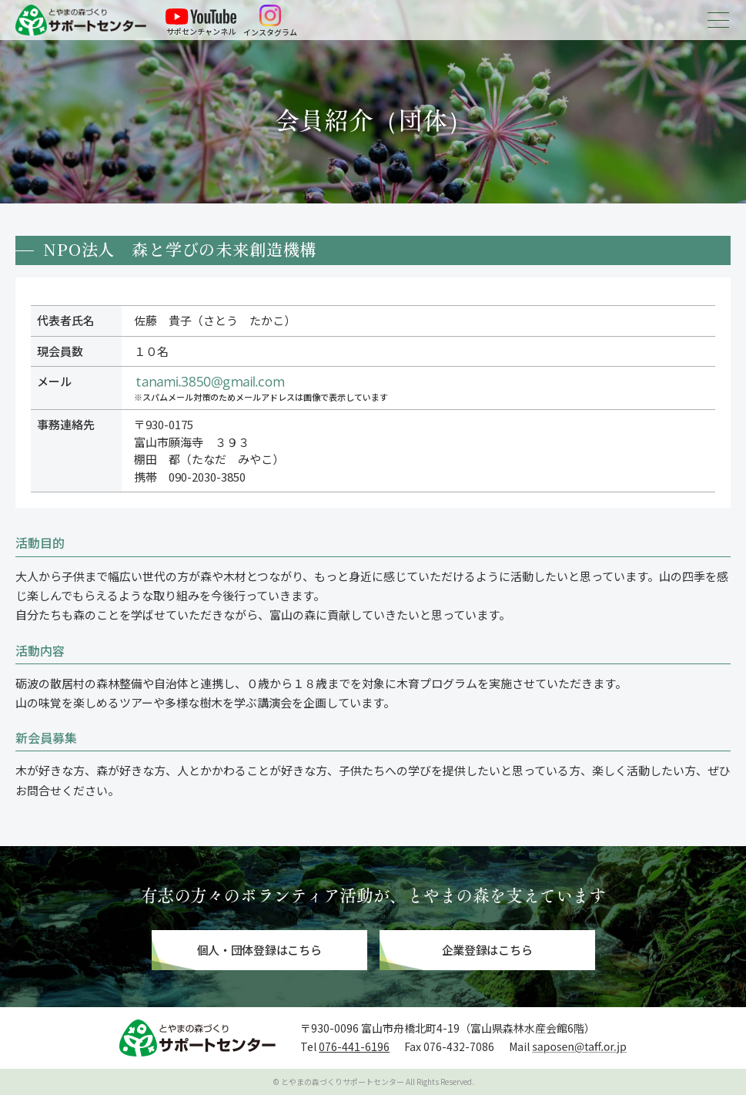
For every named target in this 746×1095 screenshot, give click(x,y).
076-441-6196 (354, 1046)
